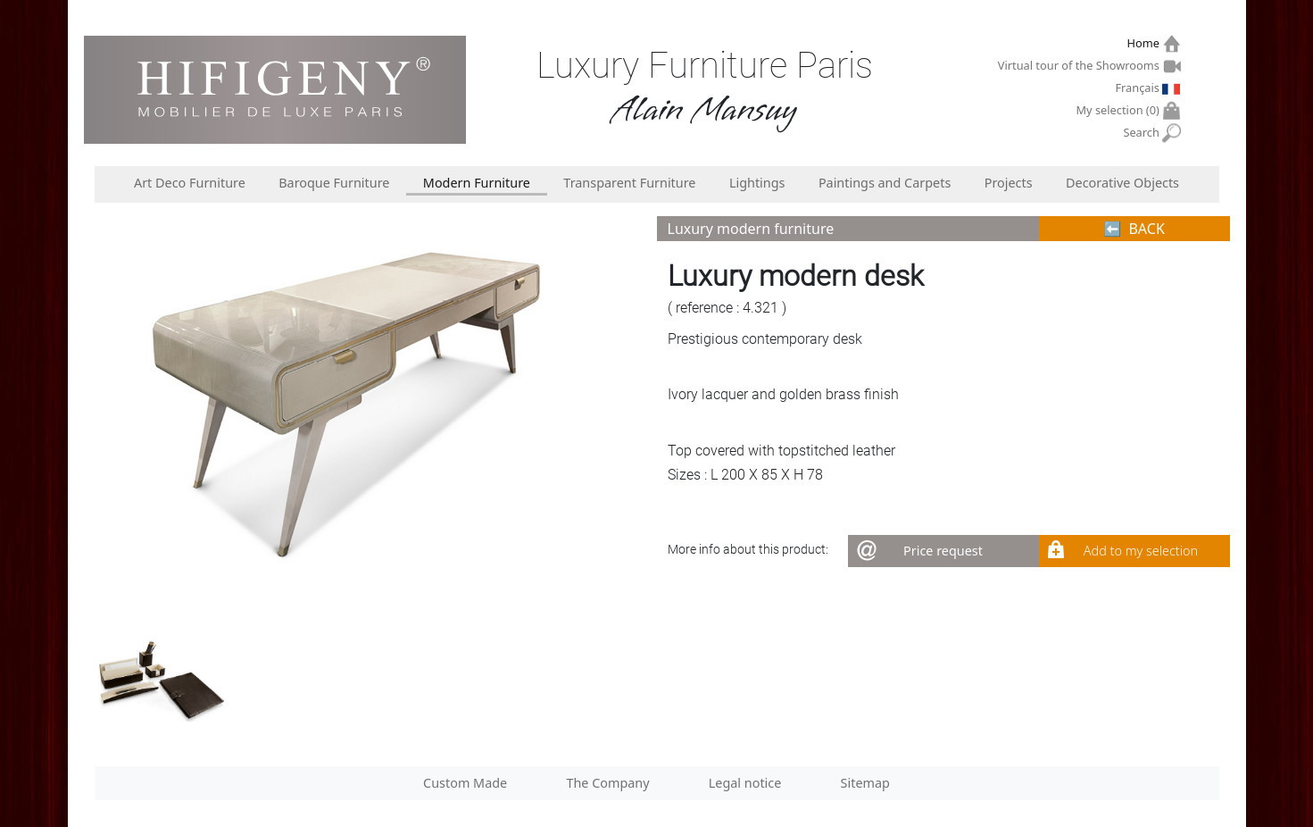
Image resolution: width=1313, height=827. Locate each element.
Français (1139, 87)
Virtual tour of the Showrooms (1081, 65)
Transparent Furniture (629, 182)
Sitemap (865, 782)
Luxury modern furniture (751, 228)
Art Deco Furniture (189, 182)
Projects (1009, 182)
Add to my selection (1141, 550)
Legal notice (745, 782)
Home (1144, 43)
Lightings (757, 182)
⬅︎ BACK (1134, 228)
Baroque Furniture (333, 182)
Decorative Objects (1122, 182)
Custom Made (465, 782)
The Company (607, 782)
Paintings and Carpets (885, 182)
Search (1143, 132)
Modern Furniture (476, 182)
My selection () (1120, 110)
